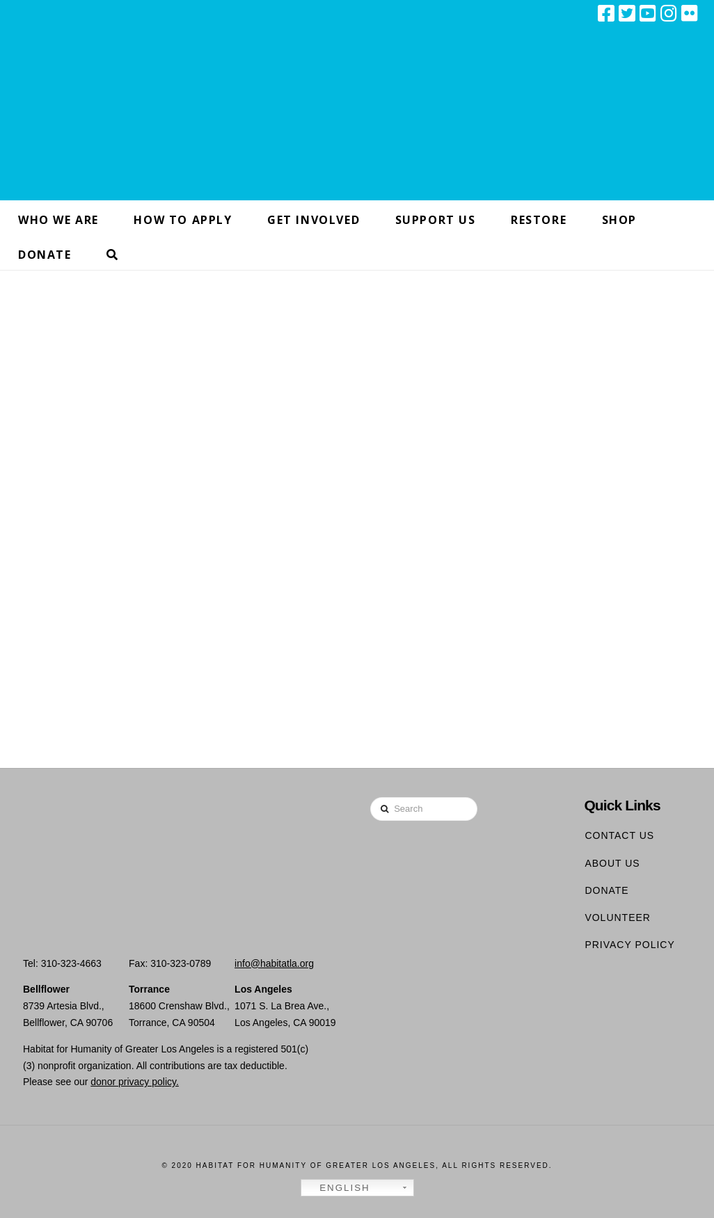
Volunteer (618, 917)
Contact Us (619, 835)
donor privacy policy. (134, 1081)
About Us (612, 863)
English (337, 1188)
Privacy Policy (629, 944)
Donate (606, 890)
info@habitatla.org (274, 963)
